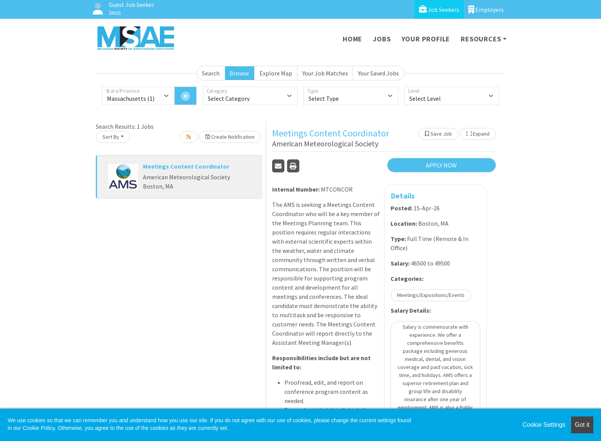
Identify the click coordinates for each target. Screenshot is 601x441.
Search (211, 73)
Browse (239, 73)
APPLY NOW (441, 165)
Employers (486, 9)
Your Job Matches (325, 73)
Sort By (110, 136)
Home (352, 38)
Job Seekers (439, 9)
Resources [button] (481, 38)
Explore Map (275, 73)
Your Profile (426, 38)
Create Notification (230, 136)
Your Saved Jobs (378, 73)
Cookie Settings (543, 424)
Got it (582, 424)
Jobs (382, 38)
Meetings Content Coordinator (186, 166)
